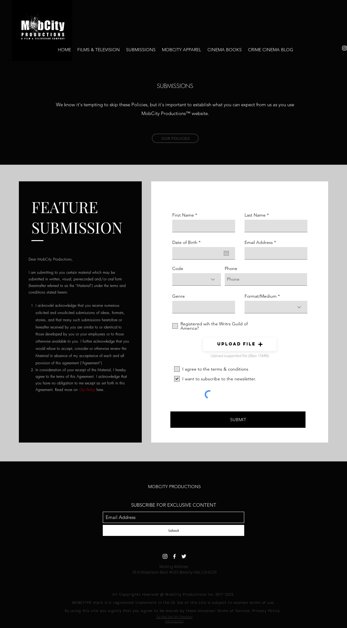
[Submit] (173, 530)
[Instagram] (165, 556)
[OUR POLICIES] (175, 138)
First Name (183, 215)
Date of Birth (187, 242)
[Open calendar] (226, 253)
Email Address (259, 242)
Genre (178, 296)
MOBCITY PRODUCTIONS (174, 486)
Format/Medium (261, 296)
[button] (240, 344)
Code (177, 268)
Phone (231, 268)
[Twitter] (184, 556)
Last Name (255, 215)
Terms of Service (233, 611)
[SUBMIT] (238, 419)
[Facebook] (174, 556)
